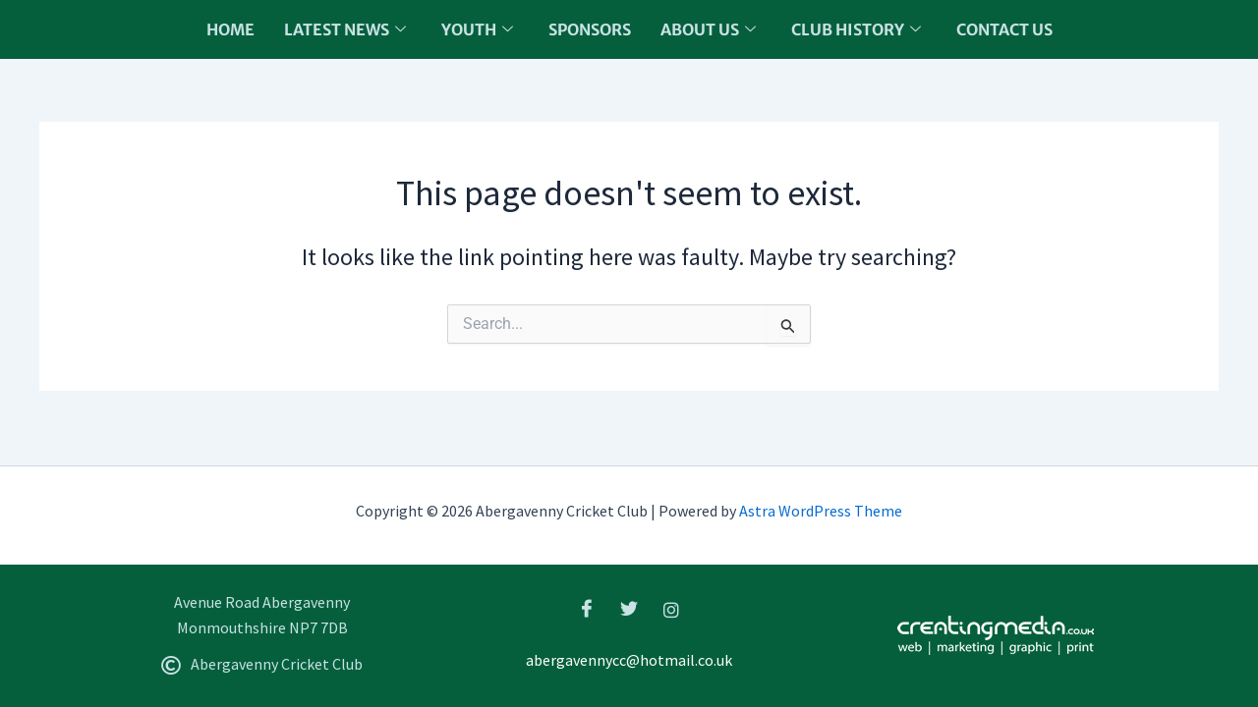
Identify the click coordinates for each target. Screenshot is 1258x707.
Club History (856, 29)
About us (708, 29)
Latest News (345, 29)
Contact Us (1004, 29)
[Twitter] (629, 609)
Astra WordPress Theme (820, 510)
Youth (477, 29)
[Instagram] (671, 609)
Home (230, 29)
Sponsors (589, 29)
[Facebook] (586, 609)
